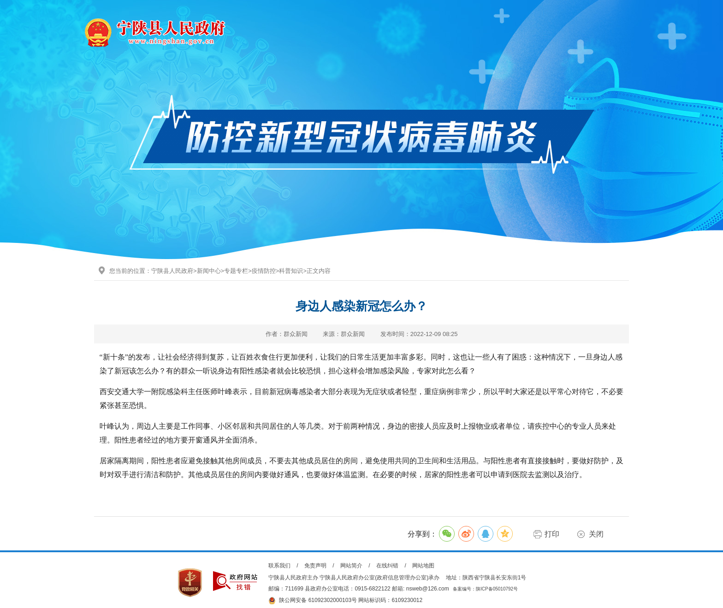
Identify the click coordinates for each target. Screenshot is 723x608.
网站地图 (423, 565)
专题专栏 (236, 270)
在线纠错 (387, 565)
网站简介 (351, 565)
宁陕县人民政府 (172, 270)
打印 (552, 534)
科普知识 (291, 270)
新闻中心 (209, 270)
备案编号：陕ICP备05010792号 (485, 588)
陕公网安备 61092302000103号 (312, 600)
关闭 (596, 534)
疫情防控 (264, 270)
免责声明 (315, 565)
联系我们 (279, 565)
